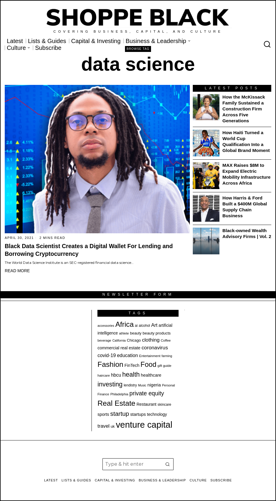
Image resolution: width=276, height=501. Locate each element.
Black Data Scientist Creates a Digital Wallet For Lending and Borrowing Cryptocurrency (89, 250)
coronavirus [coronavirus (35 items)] (155, 348)
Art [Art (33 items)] (154, 325)
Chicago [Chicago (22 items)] (134, 340)
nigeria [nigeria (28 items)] (154, 384)
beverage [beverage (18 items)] (104, 340)
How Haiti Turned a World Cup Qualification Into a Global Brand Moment (246, 141)
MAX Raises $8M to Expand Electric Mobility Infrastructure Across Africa (246, 174)
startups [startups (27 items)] (138, 414)
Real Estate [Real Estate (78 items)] (116, 403)
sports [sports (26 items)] (103, 414)
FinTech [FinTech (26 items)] (131, 365)
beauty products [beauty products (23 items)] (157, 333)
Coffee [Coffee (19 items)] (166, 340)
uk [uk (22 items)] (113, 426)
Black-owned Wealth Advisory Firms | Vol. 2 (246, 233)
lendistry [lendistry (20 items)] (130, 385)
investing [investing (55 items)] (110, 384)
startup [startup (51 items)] (119, 413)
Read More (17, 270)
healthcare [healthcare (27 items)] (151, 375)
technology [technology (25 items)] (157, 414)
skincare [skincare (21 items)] (164, 404)
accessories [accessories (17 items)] (105, 325)
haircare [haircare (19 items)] (103, 375)
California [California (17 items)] (119, 340)
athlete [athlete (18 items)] (124, 333)
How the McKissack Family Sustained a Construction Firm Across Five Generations (243, 108)
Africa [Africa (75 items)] (124, 324)
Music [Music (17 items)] (142, 385)
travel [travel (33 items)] (103, 426)
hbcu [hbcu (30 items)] (116, 375)
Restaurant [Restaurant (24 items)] (146, 404)
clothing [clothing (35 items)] (150, 340)
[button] (168, 464)
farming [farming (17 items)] (167, 356)
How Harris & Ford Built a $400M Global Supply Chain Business (244, 206)
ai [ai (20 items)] (136, 326)
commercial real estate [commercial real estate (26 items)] (118, 347)
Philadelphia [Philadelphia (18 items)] (119, 394)
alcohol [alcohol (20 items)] (144, 326)
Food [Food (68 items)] (148, 364)
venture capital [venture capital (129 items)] (144, 424)
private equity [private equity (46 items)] (146, 393)
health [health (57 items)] (131, 374)
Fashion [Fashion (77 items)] (110, 364)
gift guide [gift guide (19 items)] (164, 365)
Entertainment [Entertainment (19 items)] (150, 356)
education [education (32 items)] (127, 355)
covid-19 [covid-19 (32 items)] (106, 355)
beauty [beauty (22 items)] (136, 333)
